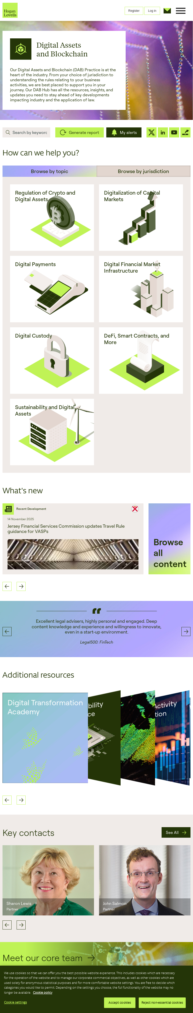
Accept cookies (120, 1002)
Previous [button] (7, 586)
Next (21, 924)
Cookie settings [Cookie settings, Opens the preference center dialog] (15, 1002)
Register (134, 11)
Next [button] (21, 586)
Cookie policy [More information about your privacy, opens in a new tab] (42, 992)
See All (172, 832)
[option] (73, 538)
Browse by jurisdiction (143, 171)
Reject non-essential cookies (162, 1002)
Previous (7, 924)
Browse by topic (49, 171)
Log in (152, 11)
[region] (96, 989)
